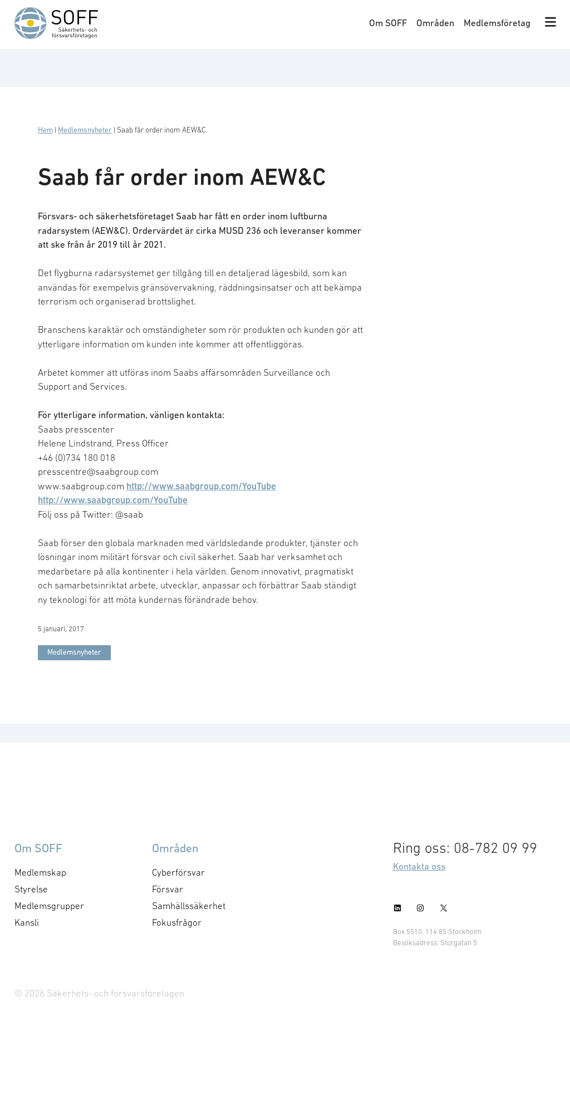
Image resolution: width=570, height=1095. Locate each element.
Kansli (26, 922)
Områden (435, 22)
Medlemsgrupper (49, 905)
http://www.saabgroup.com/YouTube (201, 486)
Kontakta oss (419, 866)
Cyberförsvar (178, 872)
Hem (45, 130)
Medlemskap (40, 872)
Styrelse (31, 889)
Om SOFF (388, 22)
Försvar (167, 889)
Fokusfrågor (177, 922)
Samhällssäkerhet (188, 905)
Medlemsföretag (497, 22)
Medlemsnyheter (85, 130)
